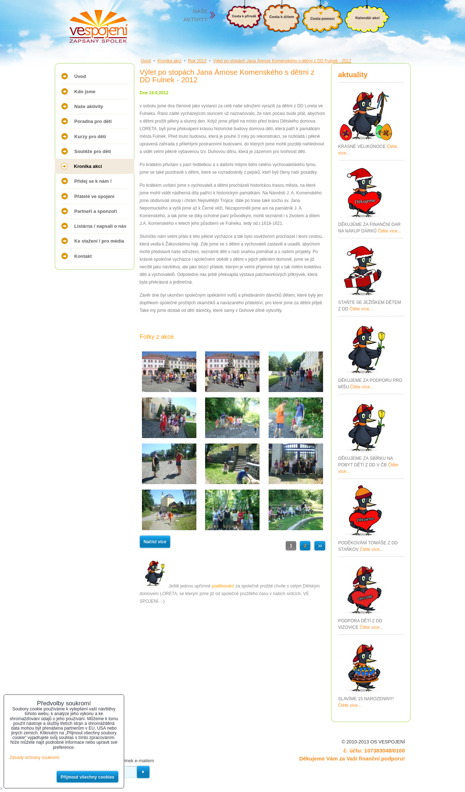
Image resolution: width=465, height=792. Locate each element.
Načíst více (155, 541)
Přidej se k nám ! (93, 181)
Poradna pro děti (93, 121)
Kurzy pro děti (90, 136)
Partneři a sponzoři (95, 211)
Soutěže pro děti (92, 151)
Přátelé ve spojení (94, 196)
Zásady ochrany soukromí (34, 757)
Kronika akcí (88, 166)
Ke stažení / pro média (99, 241)
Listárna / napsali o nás (100, 226)
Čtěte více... (389, 231)
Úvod (80, 76)
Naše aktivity (88, 106)
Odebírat (143, 772)
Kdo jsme (85, 91)
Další (319, 545)
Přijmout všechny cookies (87, 777)
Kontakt (83, 256)
